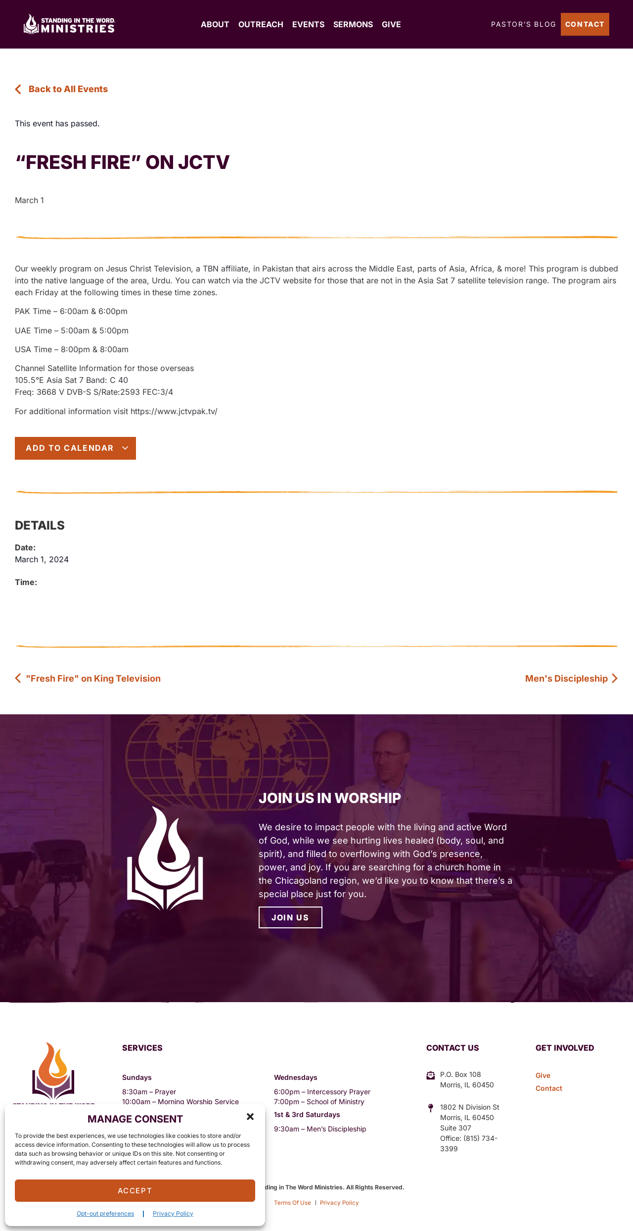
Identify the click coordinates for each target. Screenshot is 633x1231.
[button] (250, 1117)
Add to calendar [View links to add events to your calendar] (77, 448)
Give (391, 24)
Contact (585, 24)
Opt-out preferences (105, 1213)
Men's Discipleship (572, 678)
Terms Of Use (291, 1202)
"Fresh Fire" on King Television (88, 678)
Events (308, 24)
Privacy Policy (173, 1213)
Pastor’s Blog (523, 24)
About (215, 24)
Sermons (353, 24)
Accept (135, 1190)
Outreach (260, 24)
